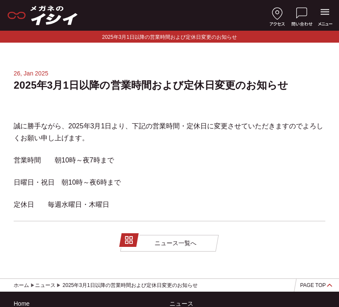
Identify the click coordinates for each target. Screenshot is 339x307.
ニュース (181, 303)
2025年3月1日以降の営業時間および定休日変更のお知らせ (169, 37)
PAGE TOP (316, 285)
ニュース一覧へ (159, 241)
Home (21, 303)
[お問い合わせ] (301, 15)
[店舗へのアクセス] (277, 15)
